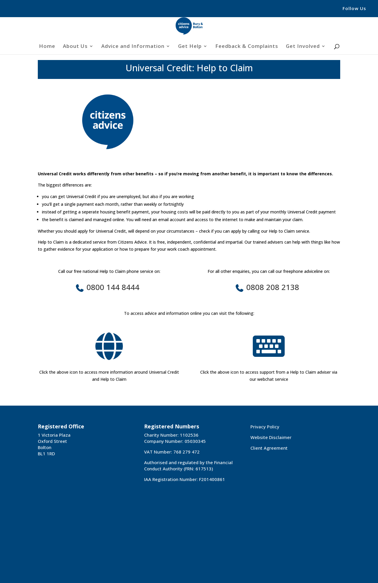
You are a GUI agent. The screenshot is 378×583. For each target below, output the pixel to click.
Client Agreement (269, 448)
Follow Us (354, 8)
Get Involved (303, 46)
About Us (75, 46)
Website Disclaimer (270, 437)
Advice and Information (132, 46)
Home (47, 46)
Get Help (190, 46)
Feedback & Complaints (246, 46)
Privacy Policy (264, 427)
